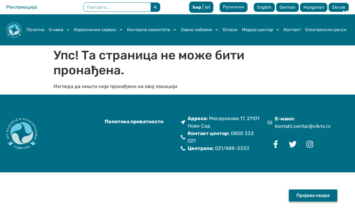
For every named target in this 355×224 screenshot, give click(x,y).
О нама (59, 30)
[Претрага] (155, 7)
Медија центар (260, 30)
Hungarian (313, 7)
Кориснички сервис (98, 30)
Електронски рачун (326, 29)
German (287, 7)
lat (207, 7)
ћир (197, 7)
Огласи (230, 29)
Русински (233, 7)
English (264, 7)
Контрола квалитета (151, 30)
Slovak (338, 7)
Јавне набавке (199, 30)
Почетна (35, 29)
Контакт (292, 29)
